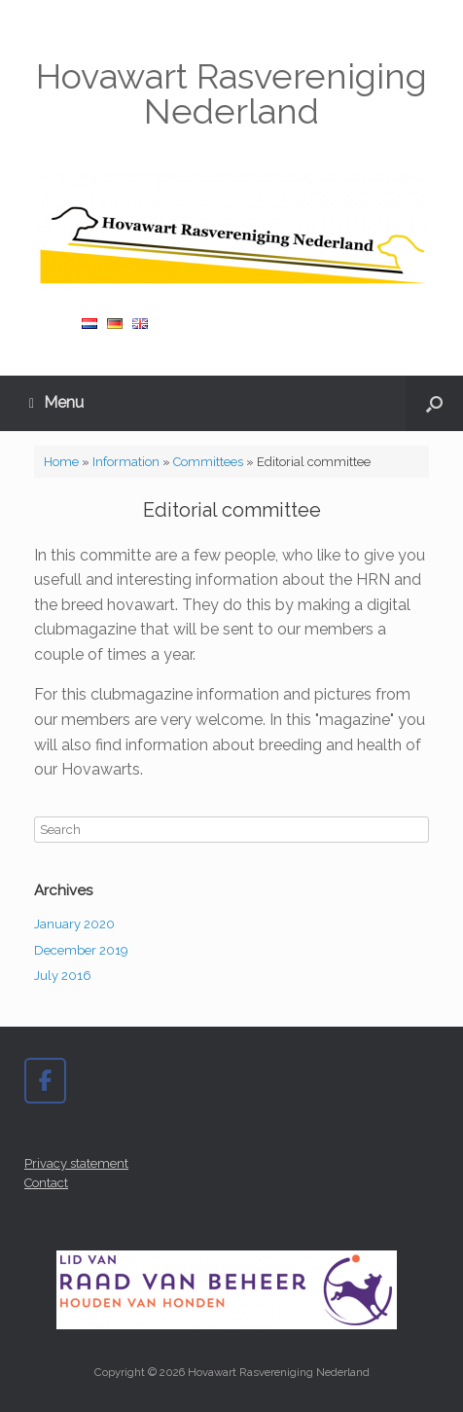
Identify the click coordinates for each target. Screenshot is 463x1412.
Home (61, 461)
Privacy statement (76, 1163)
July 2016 (62, 975)
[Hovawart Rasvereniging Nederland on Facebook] (45, 1081)
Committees (208, 461)
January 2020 (74, 924)
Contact (46, 1183)
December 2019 (81, 950)
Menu (56, 402)
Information (126, 461)
